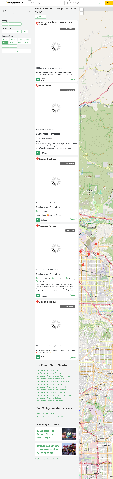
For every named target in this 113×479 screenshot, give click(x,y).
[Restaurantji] (14, 3)
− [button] (82, 13)
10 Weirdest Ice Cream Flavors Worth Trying (45, 434)
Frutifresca (45, 85)
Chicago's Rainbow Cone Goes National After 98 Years (48, 449)
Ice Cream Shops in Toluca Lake (51, 398)
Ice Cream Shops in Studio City (51, 392)
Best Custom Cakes (46, 413)
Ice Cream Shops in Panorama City (53, 387)
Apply (16, 51)
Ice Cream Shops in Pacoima (50, 384)
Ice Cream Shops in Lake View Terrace (54, 376)
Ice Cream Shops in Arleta (48, 370)
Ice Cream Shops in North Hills (50, 378)
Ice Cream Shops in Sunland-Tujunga (54, 395)
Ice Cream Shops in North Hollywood (53, 381)
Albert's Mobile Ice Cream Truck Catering (55, 23)
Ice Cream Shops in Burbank (49, 373)
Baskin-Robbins (47, 159)
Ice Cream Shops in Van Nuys (50, 400)
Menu (73, 79)
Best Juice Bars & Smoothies (50, 416)
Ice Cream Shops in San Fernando (52, 389)
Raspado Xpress (47, 226)
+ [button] (82, 10)
